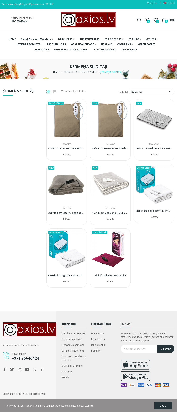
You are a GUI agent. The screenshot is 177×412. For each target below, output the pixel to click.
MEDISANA (154, 144)
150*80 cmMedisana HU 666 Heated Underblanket (110, 212)
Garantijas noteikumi (73, 350)
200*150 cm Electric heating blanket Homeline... (66, 212)
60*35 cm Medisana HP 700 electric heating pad (154, 148)
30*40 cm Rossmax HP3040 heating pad (110, 148)
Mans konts (97, 333)
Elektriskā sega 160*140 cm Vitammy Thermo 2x (154, 210)
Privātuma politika (71, 339)
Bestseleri (96, 350)
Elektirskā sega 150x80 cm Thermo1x (66, 275)
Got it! (163, 405)
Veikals (65, 377)
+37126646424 (19, 21)
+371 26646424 (25, 358)
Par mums (67, 371)
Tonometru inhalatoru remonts (74, 358)
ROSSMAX (66, 144)
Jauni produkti (98, 344)
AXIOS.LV (66, 208)
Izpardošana (98, 339)
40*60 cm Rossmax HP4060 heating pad (66, 148)
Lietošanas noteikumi (73, 333)
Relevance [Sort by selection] (151, 92)
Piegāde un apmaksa (73, 344)
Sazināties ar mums (72, 365)
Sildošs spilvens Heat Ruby (110, 275)
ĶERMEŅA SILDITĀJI (19, 91)
